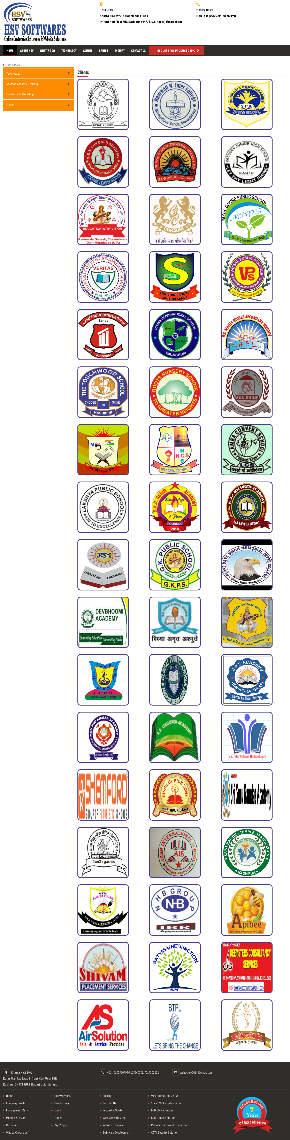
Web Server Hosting (114, 1118)
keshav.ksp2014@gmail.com (196, 1072)
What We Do (47, 50)
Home (10, 50)
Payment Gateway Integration (169, 1125)
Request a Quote (113, 1110)
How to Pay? (61, 1103)
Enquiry (120, 50)
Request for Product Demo (176, 51)
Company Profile (15, 1103)
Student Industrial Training (22, 84)
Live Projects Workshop (20, 94)
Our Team (11, 1125)
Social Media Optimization (166, 1103)
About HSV (26, 50)
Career (103, 50)
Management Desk (17, 1110)
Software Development (117, 1132)
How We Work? (62, 1096)
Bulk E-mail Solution (163, 1118)
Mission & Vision (15, 1118)
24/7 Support (62, 1125)
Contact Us (138, 50)
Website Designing (113, 1125)
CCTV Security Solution (164, 1132)
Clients (87, 50)
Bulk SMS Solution (162, 1110)
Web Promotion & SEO (164, 1096)
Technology (69, 50)
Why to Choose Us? (17, 1132)
